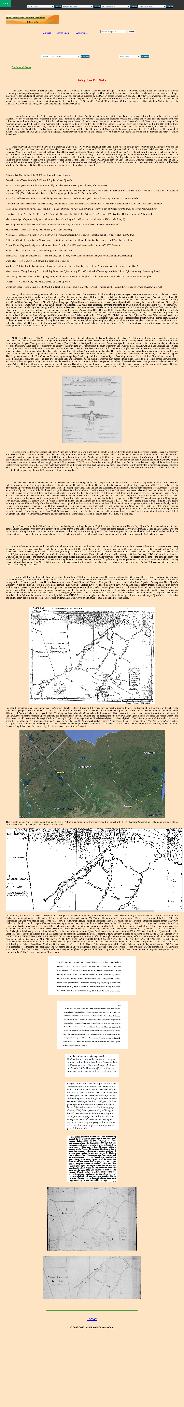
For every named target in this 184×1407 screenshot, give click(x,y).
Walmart (47, 33)
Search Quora (63, 33)
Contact (92, 1319)
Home (5, 3)
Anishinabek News (21, 67)
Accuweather (82, 33)
